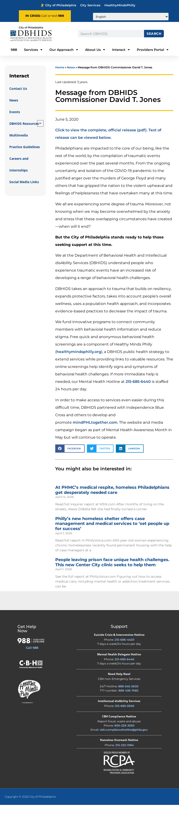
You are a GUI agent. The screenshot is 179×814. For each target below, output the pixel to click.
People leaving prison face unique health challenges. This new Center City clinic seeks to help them (112, 571)
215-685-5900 (124, 715)
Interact (121, 50)
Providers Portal (153, 50)
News (13, 109)
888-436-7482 (128, 699)
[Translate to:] (131, 16)
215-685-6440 (138, 390)
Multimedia (18, 144)
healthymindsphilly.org (78, 361)
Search (154, 33)
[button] (70, 458)
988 (61, 15)
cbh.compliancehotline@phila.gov (124, 739)
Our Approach (63, 50)
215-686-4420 (124, 648)
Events (14, 121)
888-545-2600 (128, 695)
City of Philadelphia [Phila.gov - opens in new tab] (58, 5)
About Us (95, 50)
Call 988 (32, 657)
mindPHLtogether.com (95, 431)
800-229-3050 (124, 734)
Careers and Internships (18, 173)
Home (59, 76)
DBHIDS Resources (24, 132)
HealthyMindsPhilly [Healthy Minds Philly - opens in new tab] (119, 5)
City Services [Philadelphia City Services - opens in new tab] (90, 5)
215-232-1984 (124, 754)
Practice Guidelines (24, 156)
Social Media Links (24, 191)
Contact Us (18, 97)
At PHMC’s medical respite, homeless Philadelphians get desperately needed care (112, 499)
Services (33, 50)
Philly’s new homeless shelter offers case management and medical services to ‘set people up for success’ (112, 532)
